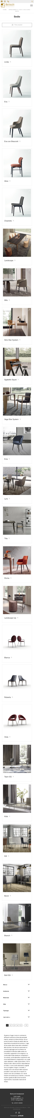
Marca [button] (5, 984)
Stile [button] (4, 1004)
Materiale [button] (6, 997)
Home (5, 9)
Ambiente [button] (6, 991)
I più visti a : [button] (6, 1017)
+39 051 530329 (18, 1103)
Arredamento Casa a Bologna (19, 9)
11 (26, 1025)
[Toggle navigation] (31, 5)
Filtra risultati (17, 25)
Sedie (17, 11)
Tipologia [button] (6, 1010)
